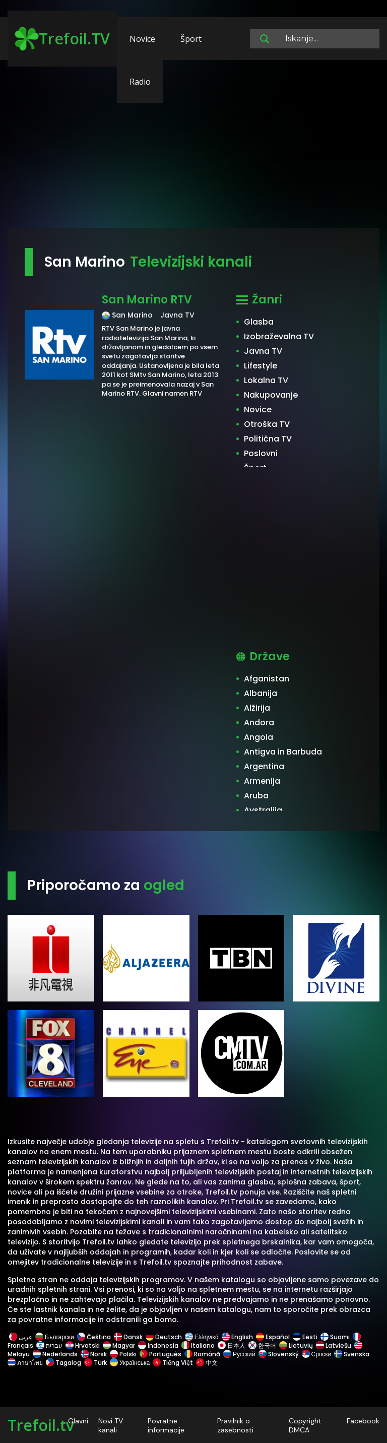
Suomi (335, 1337)
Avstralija (263, 810)
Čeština (94, 1337)
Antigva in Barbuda (283, 752)
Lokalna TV (266, 380)
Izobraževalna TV (279, 336)
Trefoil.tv (41, 1425)
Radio (140, 81)
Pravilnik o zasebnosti (235, 1425)
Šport (191, 38)
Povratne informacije (166, 1425)
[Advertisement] (193, 148)
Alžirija (257, 708)
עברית (49, 1345)
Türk (95, 1362)
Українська (129, 1362)
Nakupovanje (271, 395)
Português (160, 1354)
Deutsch (163, 1337)
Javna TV (263, 351)
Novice (142, 38)
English (237, 1337)
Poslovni (261, 453)
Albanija (260, 693)
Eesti (305, 1337)
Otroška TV (267, 424)
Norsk (93, 1354)
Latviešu (333, 1345)
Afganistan (266, 678)
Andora (259, 722)
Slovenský (278, 1354)
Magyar (119, 1345)
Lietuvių (296, 1345)
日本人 (231, 1345)
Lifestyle (260, 365)
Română (202, 1354)
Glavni (78, 1420)
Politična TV (268, 439)
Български (55, 1337)
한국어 (262, 1345)
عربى (21, 1337)
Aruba (256, 795)
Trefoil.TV (62, 39)
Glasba (259, 322)
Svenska (352, 1354)
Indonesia (158, 1345)
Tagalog (63, 1362)
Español (272, 1337)
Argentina (264, 766)
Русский (239, 1354)
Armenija (262, 781)
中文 (206, 1362)
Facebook (363, 1420)
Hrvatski (82, 1345)
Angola (258, 737)
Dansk (128, 1337)
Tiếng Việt (173, 1362)
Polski (123, 1354)
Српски (316, 1354)
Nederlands (55, 1354)
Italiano (198, 1345)
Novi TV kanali (110, 1425)
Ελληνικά (201, 1337)
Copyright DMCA (305, 1425)
